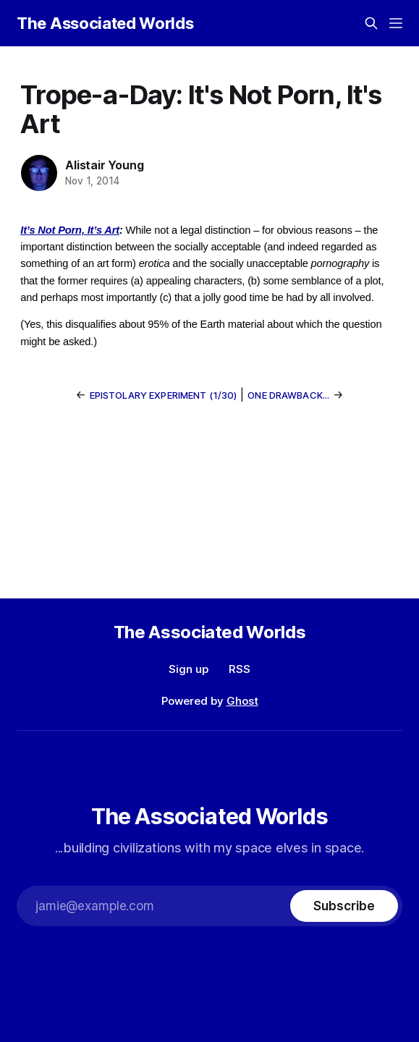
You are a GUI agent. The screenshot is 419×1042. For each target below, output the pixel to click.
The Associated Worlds (105, 23)
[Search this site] (371, 23)
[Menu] (395, 23)
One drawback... (288, 395)
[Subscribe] (343, 906)
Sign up (188, 669)
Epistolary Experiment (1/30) (163, 395)
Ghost (242, 701)
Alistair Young (104, 165)
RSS (239, 669)
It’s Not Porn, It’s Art (69, 230)
